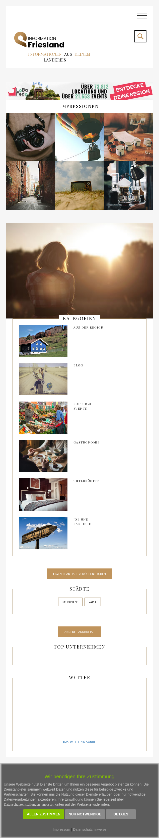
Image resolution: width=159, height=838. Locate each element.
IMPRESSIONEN (79, 106)
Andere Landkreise (79, 631)
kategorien (79, 318)
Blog (78, 365)
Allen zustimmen (43, 814)
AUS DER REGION (88, 327)
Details (121, 814)
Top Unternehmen (79, 647)
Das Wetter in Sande (79, 742)
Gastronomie (86, 442)
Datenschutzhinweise (89, 829)
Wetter (79, 677)
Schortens (70, 602)
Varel (93, 602)
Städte (79, 589)
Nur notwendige (85, 814)
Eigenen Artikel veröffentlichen (79, 573)
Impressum (61, 829)
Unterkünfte (86, 481)
